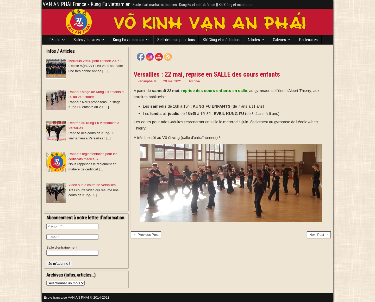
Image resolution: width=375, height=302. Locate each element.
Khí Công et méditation (221, 39)
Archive (194, 81)
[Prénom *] (72, 226)
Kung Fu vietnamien (128, 39)
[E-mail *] (72, 237)
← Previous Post (146, 235)
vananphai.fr (147, 81)
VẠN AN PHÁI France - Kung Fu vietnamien (86, 4)
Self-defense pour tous (176, 39)
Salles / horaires (86, 39)
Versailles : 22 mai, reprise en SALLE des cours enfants (207, 74)
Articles (253, 39)
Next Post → (318, 235)
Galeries (279, 39)
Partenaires (308, 39)
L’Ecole (54, 39)
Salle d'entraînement (61, 247)
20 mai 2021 (172, 81)
